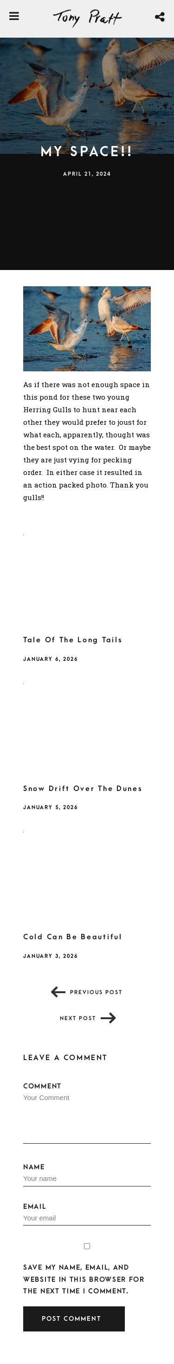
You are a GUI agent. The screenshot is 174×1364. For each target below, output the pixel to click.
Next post (78, 1018)
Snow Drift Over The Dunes (83, 788)
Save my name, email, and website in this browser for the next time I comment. (84, 1279)
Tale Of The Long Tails (72, 640)
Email (87, 1214)
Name (87, 1174)
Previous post (96, 992)
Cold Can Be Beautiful (72, 937)
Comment (87, 1113)
